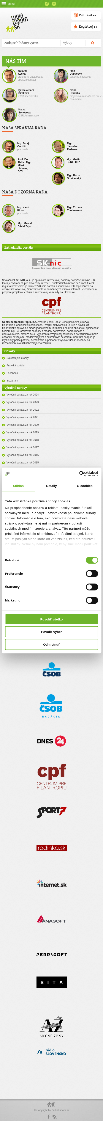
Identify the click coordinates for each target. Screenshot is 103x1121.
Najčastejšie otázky (17, 358)
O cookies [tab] (85, 485)
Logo (51, 1107)
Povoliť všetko (51, 619)
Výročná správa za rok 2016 (22, 455)
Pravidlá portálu (15, 365)
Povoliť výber (51, 632)
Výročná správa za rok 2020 (22, 424)
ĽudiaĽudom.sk (60, 1110)
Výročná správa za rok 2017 (22, 447)
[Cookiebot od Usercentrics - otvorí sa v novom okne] (79, 474)
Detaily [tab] (51, 485)
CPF (51, 305)
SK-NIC (51, 265)
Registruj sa (88, 26)
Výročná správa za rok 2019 (22, 432)
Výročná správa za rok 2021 (22, 417)
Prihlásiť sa (87, 15)
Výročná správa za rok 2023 (22, 402)
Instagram (54, 4)
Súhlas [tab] (18, 485)
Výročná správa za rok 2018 (22, 439)
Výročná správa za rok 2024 (22, 394)
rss (54, 1117)
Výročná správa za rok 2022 (22, 409)
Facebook (47, 4)
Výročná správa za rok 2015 (22, 462)
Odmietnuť (51, 644)
